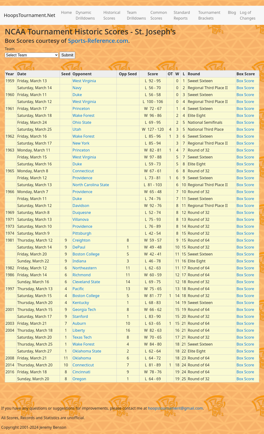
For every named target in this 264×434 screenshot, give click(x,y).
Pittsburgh (82, 233)
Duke (77, 94)
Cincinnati (81, 371)
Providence (82, 177)
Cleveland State (86, 281)
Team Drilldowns (136, 15)
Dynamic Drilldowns (85, 15)
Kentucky (81, 302)
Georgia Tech (84, 309)
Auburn (79, 323)
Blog (232, 12)
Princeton (81, 108)
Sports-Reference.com (98, 40)
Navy (77, 87)
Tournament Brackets (209, 15)
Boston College (86, 254)
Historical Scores (111, 15)
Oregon (79, 378)
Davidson (81, 205)
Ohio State (82, 122)
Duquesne (82, 212)
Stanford (80, 316)
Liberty (79, 330)
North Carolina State (91, 184)
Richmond (82, 274)
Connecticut (83, 171)
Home (66, 12)
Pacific (78, 288)
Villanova (81, 219)
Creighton (81, 240)
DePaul (79, 247)
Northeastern (85, 268)
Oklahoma (82, 358)
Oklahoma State (87, 351)
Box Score (245, 80)
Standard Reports (182, 15)
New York (81, 143)
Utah (77, 129)
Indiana (79, 261)
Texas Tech (82, 337)
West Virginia (84, 80)
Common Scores (158, 15)
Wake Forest (84, 115)
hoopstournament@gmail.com (175, 408)
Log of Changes (247, 15)
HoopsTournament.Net (29, 15)
